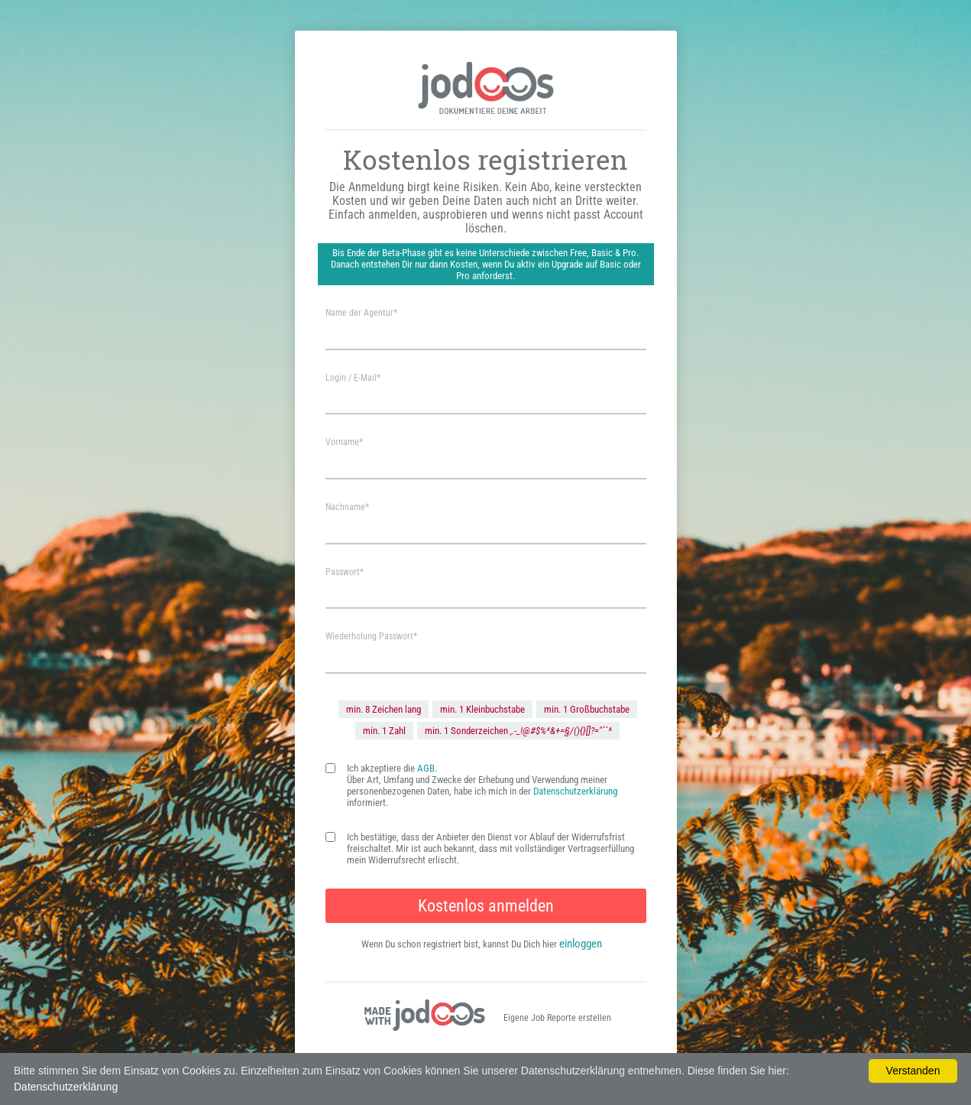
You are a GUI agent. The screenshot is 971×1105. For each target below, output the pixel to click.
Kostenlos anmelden (486, 905)
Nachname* (347, 507)
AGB (426, 768)
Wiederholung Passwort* (371, 636)
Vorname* (344, 442)
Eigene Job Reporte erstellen (557, 1017)
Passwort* (344, 572)
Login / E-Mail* (352, 377)
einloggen (580, 944)
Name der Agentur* (361, 312)
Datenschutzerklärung (575, 791)
